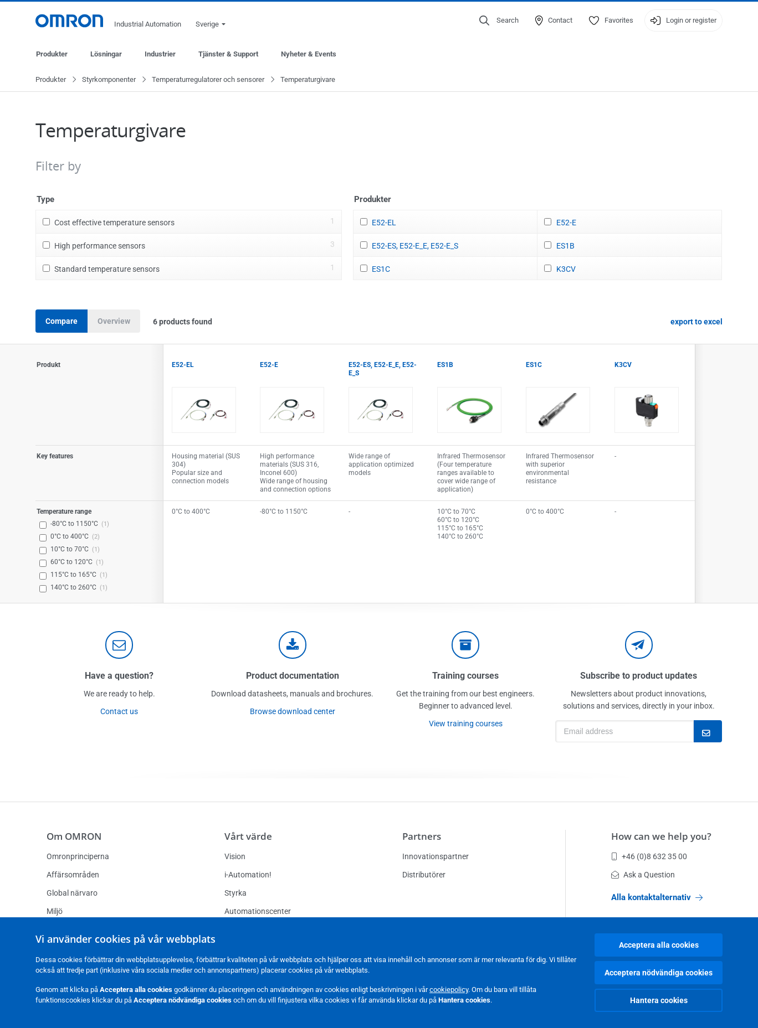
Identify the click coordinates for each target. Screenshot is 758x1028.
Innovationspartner (435, 856)
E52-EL (384, 223)
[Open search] (499, 20)
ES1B (565, 246)
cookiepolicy (448, 989)
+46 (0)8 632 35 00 (649, 856)
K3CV (566, 269)
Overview (114, 321)
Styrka (235, 892)
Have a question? (119, 676)
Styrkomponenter (109, 80)
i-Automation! (248, 874)
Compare (61, 321)
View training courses (466, 724)
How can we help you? (661, 836)
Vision (234, 856)
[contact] (119, 645)
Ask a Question (643, 874)
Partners (421, 836)
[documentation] (292, 645)
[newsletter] (639, 645)
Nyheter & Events (308, 54)
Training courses (465, 676)
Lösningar (106, 54)
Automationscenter (257, 911)
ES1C (381, 269)
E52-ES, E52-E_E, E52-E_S (415, 246)
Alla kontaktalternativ (657, 897)
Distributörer (423, 874)
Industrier (160, 54)
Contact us (119, 711)
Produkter (52, 54)
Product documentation (292, 676)
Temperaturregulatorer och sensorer (208, 80)
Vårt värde (248, 836)
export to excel (696, 322)
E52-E (566, 223)
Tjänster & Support (228, 54)
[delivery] (465, 645)
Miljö (55, 911)
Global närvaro (72, 892)
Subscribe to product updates (638, 676)
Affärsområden (73, 874)
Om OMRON (74, 836)
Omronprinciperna (78, 856)
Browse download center (292, 711)
